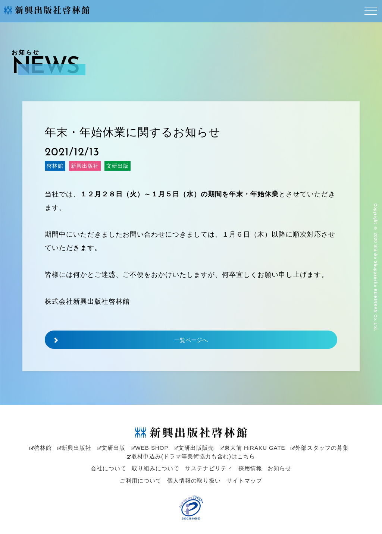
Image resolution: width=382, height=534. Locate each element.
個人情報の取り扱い (194, 480)
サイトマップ (244, 480)
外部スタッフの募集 (320, 448)
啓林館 (40, 448)
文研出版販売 (194, 448)
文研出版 (111, 448)
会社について (108, 468)
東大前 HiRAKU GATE (252, 448)
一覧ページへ (126, 340)
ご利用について (141, 480)
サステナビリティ (209, 468)
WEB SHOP (150, 448)
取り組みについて (155, 468)
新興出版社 (74, 448)
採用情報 (250, 468)
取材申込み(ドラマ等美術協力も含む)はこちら (191, 456)
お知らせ (279, 468)
